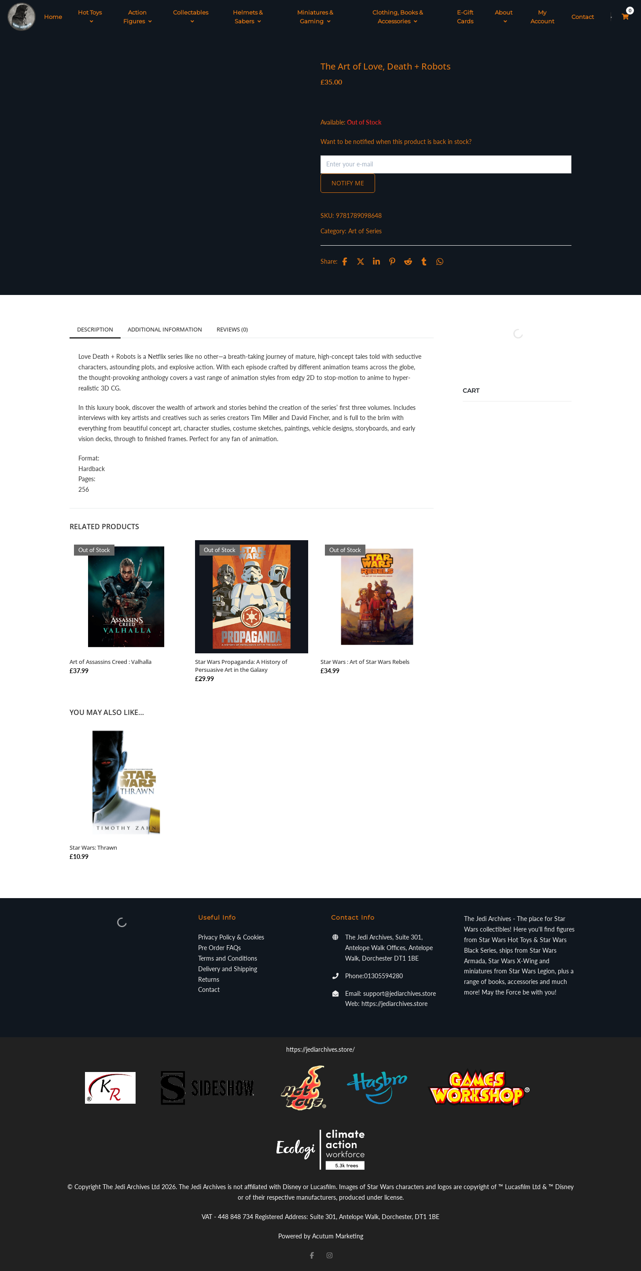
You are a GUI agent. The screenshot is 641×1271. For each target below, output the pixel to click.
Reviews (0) (232, 329)
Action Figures (137, 17)
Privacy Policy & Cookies (231, 937)
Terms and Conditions (227, 958)
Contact (582, 16)
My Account (542, 17)
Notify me (348, 183)
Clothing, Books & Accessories (397, 17)
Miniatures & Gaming (315, 17)
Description (95, 329)
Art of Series (365, 231)
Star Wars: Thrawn (93, 847)
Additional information (165, 329)
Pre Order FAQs (219, 947)
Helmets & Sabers (248, 17)
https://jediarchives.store (394, 1003)
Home (53, 16)
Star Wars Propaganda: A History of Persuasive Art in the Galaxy (241, 666)
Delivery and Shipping (227, 969)
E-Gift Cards (465, 17)
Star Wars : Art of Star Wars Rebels (364, 662)
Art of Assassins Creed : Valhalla (110, 662)
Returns (208, 979)
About (503, 17)
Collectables (190, 17)
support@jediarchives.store (399, 993)
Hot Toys (90, 17)
